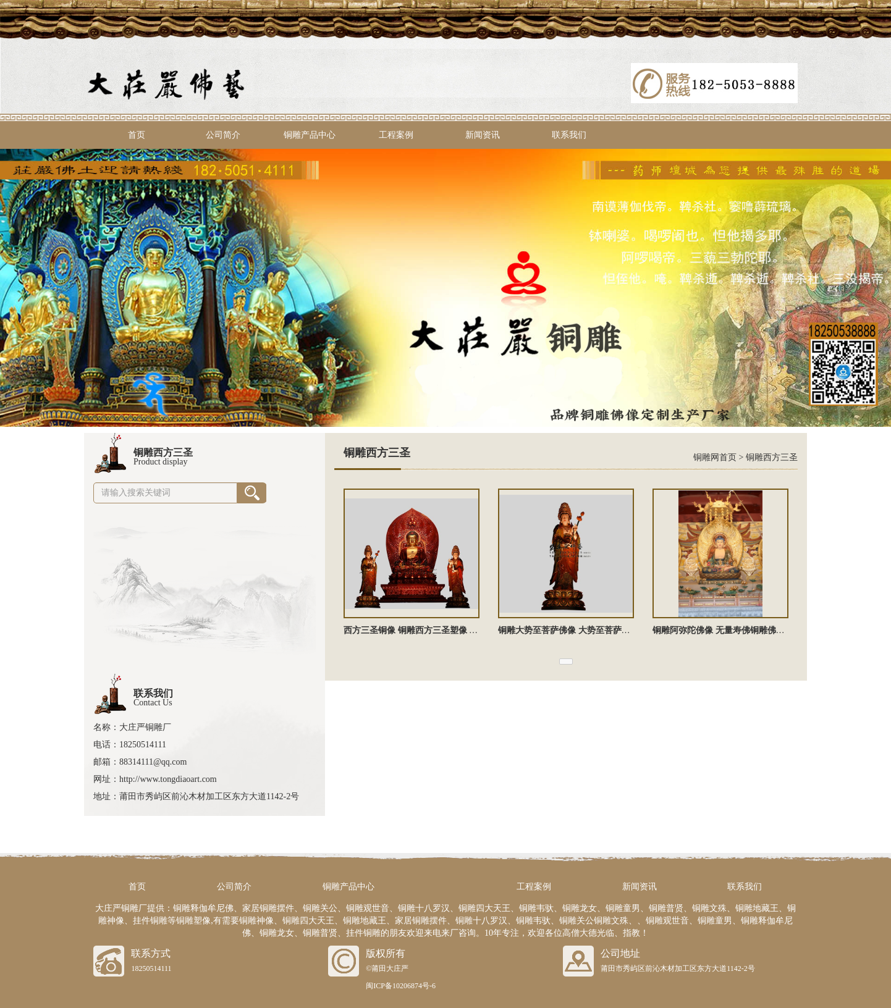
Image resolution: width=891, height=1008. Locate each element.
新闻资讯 (482, 135)
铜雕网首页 (715, 457)
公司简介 (223, 135)
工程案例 (396, 135)
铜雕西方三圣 (772, 457)
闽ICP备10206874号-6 (401, 985)
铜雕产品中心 (310, 135)
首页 (136, 135)
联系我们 (569, 135)
